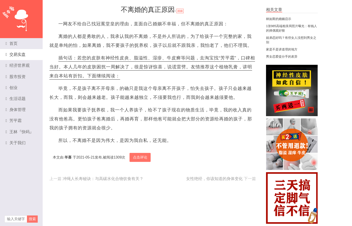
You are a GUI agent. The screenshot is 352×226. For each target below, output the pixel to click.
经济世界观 (18, 65)
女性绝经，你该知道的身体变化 (214, 178)
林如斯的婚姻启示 (278, 19)
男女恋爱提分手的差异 (281, 56)
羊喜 (68, 157)
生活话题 (16, 98)
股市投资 (16, 76)
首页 (12, 43)
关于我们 (16, 143)
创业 (12, 87)
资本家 (21, 17)
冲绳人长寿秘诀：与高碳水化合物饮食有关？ (103, 178)
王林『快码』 (20, 132)
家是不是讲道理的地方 (281, 49)
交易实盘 (16, 54)
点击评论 (140, 157)
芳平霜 (14, 120)
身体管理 (16, 109)
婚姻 (180, 11)
